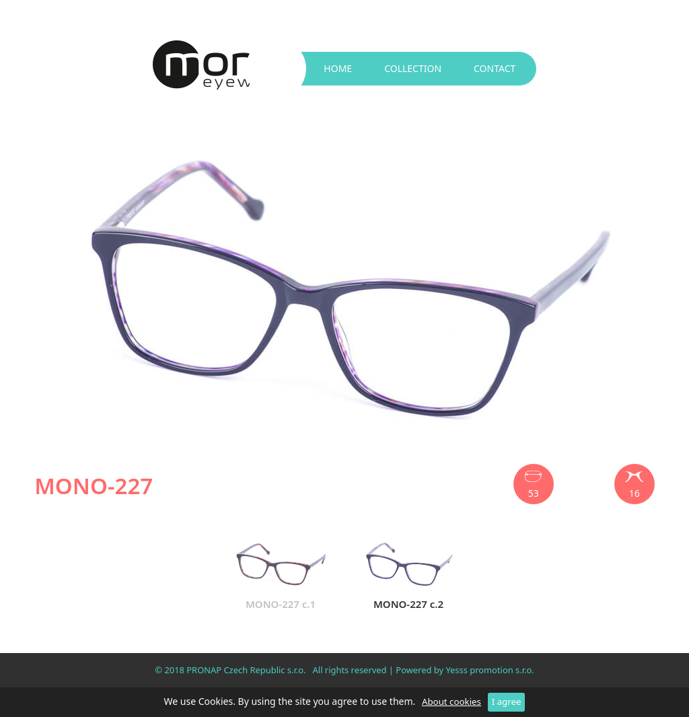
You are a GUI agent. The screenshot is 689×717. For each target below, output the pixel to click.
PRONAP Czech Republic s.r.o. (245, 670)
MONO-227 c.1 (280, 573)
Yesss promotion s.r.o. (489, 670)
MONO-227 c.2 (408, 573)
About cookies (451, 701)
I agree (506, 701)
